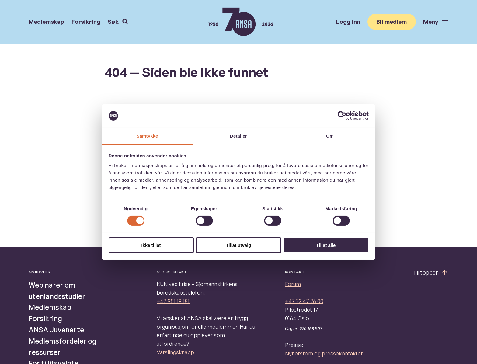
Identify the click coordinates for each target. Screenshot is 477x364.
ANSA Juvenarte (56, 329)
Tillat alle (326, 245)
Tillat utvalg (238, 245)
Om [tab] (329, 135)
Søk (118, 21)
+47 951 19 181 (173, 301)
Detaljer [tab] (238, 135)
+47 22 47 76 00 (304, 301)
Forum (293, 284)
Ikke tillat (151, 245)
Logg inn (348, 22)
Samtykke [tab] (147, 135)
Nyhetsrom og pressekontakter (324, 353)
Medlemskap (46, 22)
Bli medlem (391, 21)
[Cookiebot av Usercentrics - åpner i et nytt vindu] (342, 115)
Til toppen (430, 272)
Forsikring (85, 22)
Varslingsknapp (175, 352)
